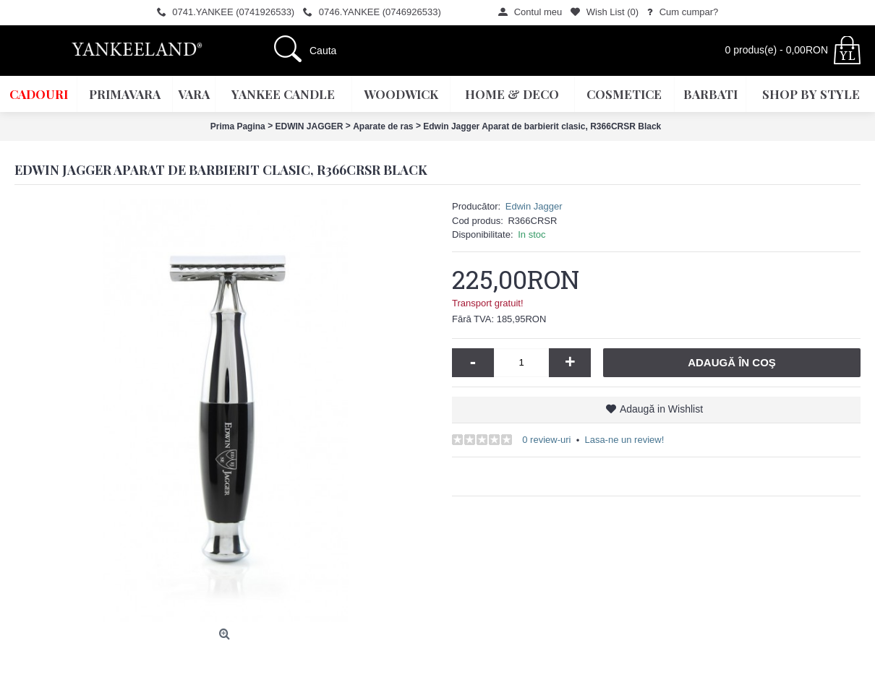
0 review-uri (546, 439)
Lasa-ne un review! (624, 439)
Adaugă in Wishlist (661, 409)
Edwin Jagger (534, 206)
